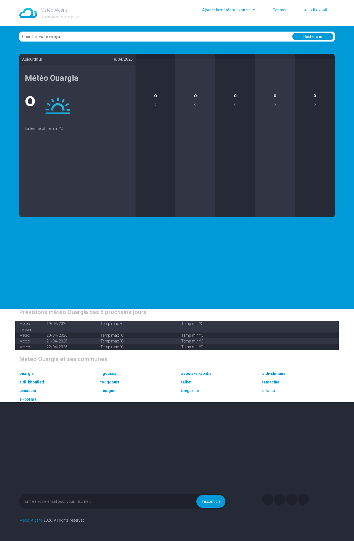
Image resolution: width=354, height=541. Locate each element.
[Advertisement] (77, 178)
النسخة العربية (315, 10)
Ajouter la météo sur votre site (228, 10)
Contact (280, 10)
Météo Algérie (31, 520)
